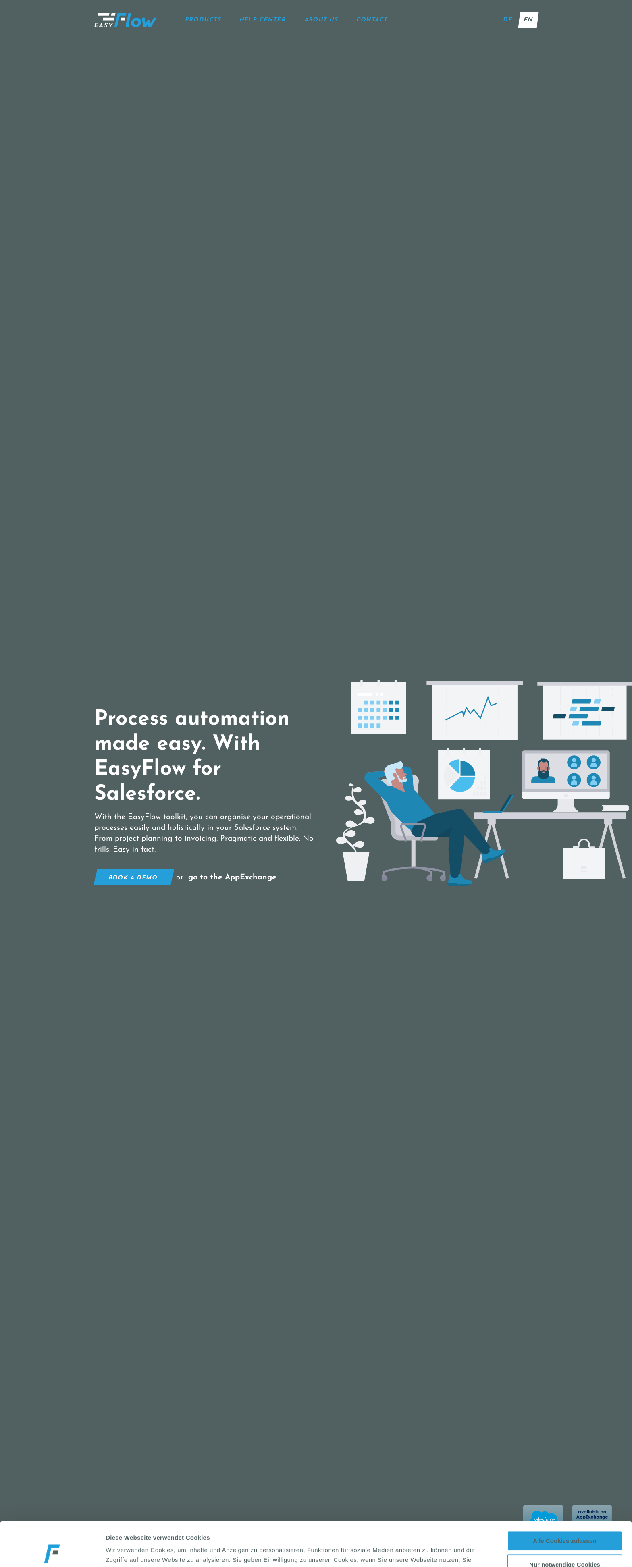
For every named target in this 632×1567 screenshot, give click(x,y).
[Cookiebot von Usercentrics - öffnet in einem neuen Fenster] (52, 1551)
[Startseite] (125, 20)
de (508, 20)
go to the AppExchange (232, 877)
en (528, 20)
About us (321, 20)
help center (263, 20)
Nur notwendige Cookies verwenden (564, 1523)
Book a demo (133, 878)
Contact (372, 20)
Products (203, 20)
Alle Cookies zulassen (565, 1496)
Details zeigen (437, 1551)
